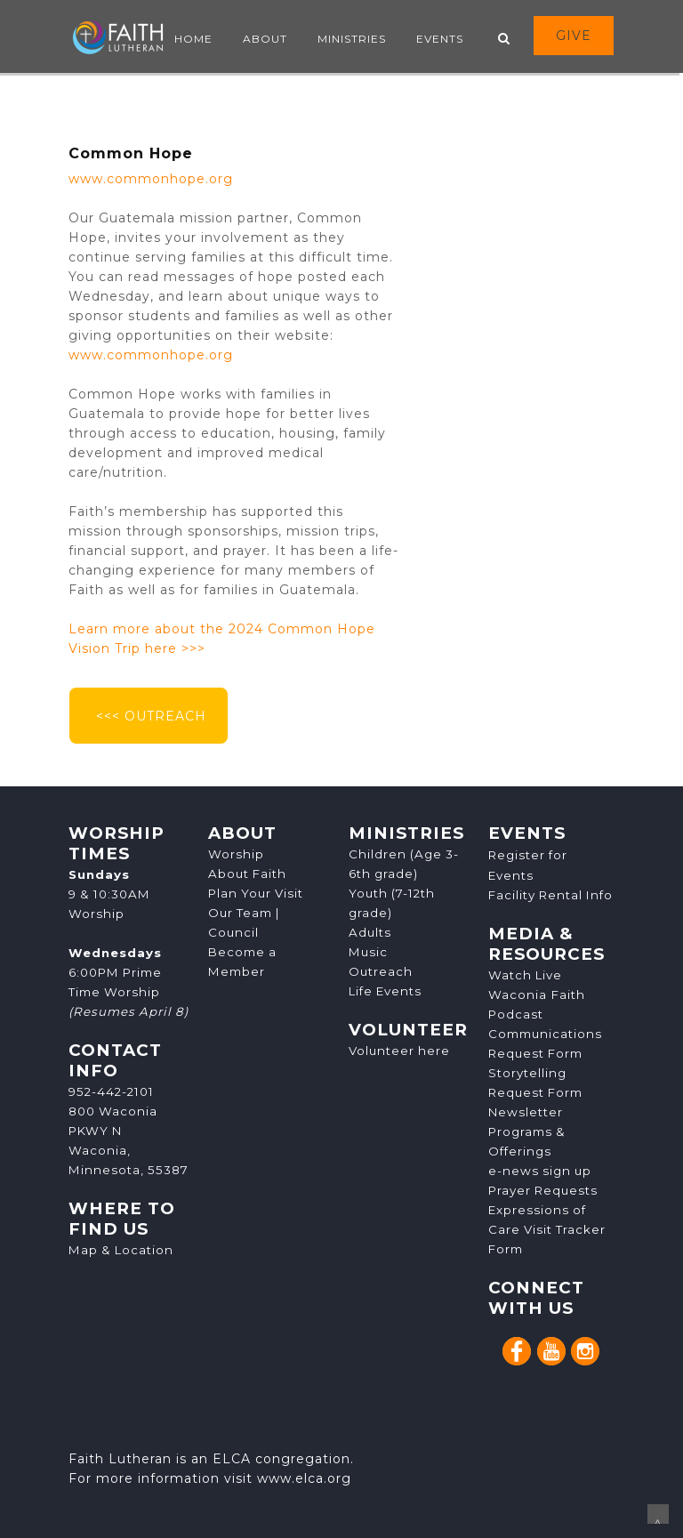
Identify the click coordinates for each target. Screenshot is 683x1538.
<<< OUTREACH (149, 716)
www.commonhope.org (150, 179)
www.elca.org (304, 1478)
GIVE (573, 36)
